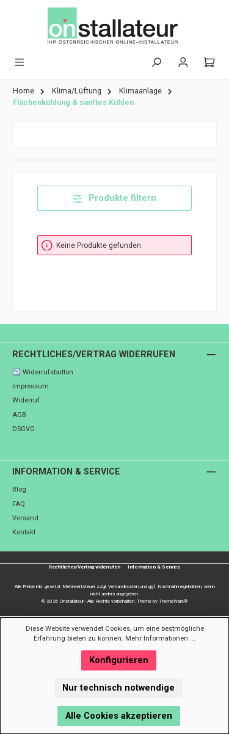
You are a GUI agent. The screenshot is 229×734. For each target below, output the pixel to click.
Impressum (30, 386)
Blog (19, 489)
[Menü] (19, 63)
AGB (19, 415)
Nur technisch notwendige (118, 688)
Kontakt (23, 532)
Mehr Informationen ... (160, 638)
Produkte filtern (114, 198)
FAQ (18, 504)
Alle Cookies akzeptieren (118, 716)
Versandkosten (123, 586)
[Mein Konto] (183, 63)
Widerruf (26, 400)
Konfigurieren (118, 660)
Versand (25, 518)
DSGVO (23, 429)
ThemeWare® (173, 601)
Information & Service (66, 472)
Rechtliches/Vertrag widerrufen (93, 354)
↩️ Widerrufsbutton (42, 372)
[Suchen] (156, 63)
